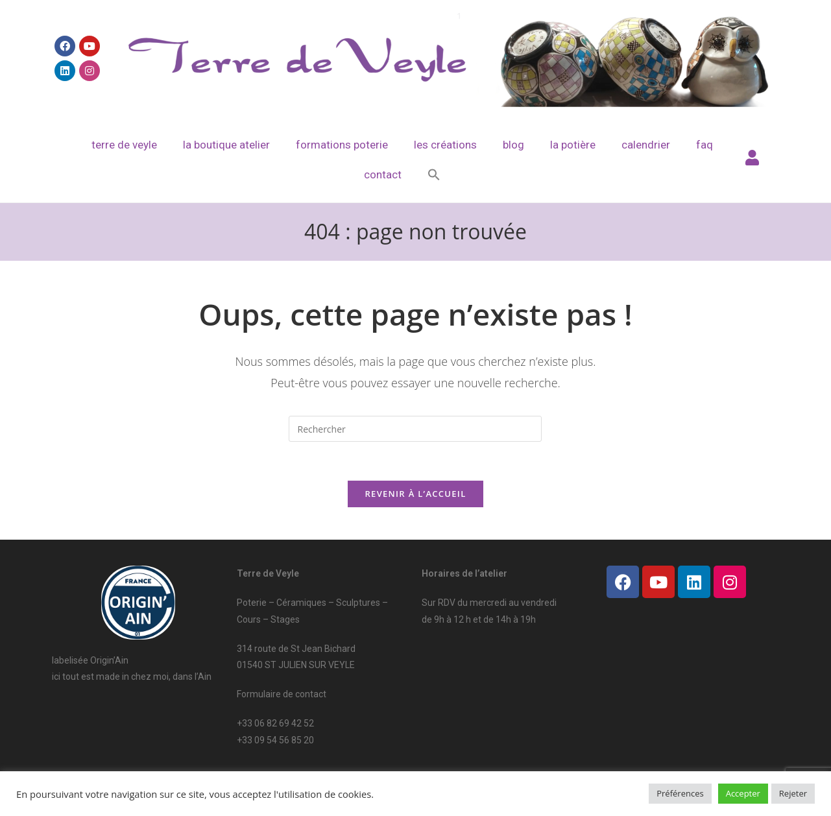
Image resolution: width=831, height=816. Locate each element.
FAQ (704, 144)
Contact (383, 174)
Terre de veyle (124, 144)
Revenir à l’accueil (415, 493)
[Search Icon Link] (434, 174)
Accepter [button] (743, 793)
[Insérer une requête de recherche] (415, 429)
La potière (573, 144)
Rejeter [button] (793, 793)
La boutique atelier (226, 144)
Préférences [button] (679, 793)
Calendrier (645, 144)
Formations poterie (342, 144)
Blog (513, 144)
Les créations (445, 144)
